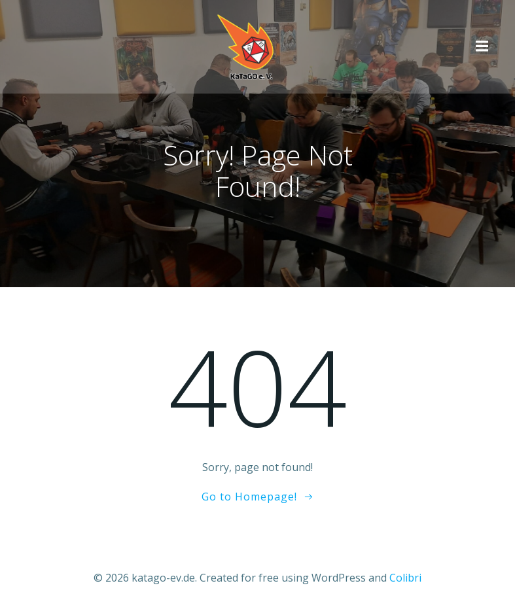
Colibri (405, 577)
